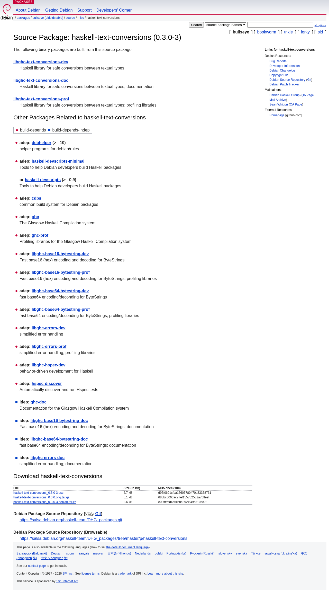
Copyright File (278, 75)
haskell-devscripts (43, 180)
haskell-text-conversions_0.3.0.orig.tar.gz (41, 497)
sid (320, 32)
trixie (288, 32)
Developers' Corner (114, 10)
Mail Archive (277, 100)
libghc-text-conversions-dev (40, 62)
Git (309, 80)
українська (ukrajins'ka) (280, 553)
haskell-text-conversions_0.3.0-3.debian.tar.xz (44, 502)
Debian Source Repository (287, 80)
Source (70, 18)
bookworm (266, 32)
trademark (125, 573)
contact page (37, 566)
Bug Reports (278, 61)
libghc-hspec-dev (49, 365)
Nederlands (143, 553)
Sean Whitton (278, 104)
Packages (23, 18)
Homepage (277, 115)
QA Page (307, 95)
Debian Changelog (282, 70)
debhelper (41, 142)
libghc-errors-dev (49, 328)
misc (81, 18)
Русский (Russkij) (202, 553)
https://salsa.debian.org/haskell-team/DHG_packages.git (71, 520)
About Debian (28, 10)
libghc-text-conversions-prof (41, 99)
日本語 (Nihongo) (119, 553)
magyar (98, 553)
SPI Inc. (68, 573)
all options (320, 25)
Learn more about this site (165, 573)
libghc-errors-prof (49, 346)
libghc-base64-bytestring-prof (61, 309)
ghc (35, 217)
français (83, 553)
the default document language (127, 547)
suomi (70, 553)
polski (159, 553)
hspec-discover (47, 383)
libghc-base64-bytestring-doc (59, 439)
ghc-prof (40, 235)
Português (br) (176, 553)
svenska (241, 553)
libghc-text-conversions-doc (40, 80)
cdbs (36, 198)
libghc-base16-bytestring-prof (61, 272)
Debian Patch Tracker (284, 84)
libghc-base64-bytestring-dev (60, 291)
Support (84, 10)
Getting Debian (59, 10)
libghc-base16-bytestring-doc (59, 420)
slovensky (225, 553)
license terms (90, 573)
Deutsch (56, 553)
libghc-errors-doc (48, 457)
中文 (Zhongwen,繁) (54, 558)
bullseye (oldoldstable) (47, 18)
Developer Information (284, 66)
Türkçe (256, 553)
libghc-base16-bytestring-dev (60, 254)
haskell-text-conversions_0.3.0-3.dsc (38, 493)
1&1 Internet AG (67, 581)
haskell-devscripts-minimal (58, 161)
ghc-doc (39, 402)
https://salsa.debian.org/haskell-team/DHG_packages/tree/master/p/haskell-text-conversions (103, 538)
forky (305, 32)
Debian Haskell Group (284, 95)
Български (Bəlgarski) (31, 553)
